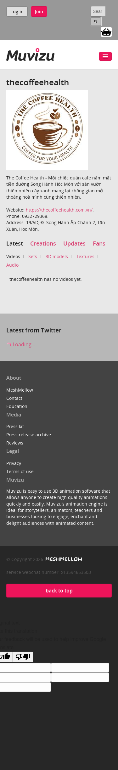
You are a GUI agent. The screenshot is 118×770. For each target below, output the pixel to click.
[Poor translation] (23, 657)
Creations (43, 243)
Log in (17, 11)
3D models (57, 256)
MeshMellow (19, 390)
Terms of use (20, 471)
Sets (32, 256)
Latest (14, 243)
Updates (74, 243)
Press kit (15, 426)
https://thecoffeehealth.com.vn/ (59, 210)
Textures (85, 256)
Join (39, 11)
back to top (59, 590)
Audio (12, 265)
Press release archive (28, 435)
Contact (14, 398)
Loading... (20, 344)
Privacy (13, 463)
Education (16, 406)
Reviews (14, 443)
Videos (13, 256)
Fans (99, 243)
